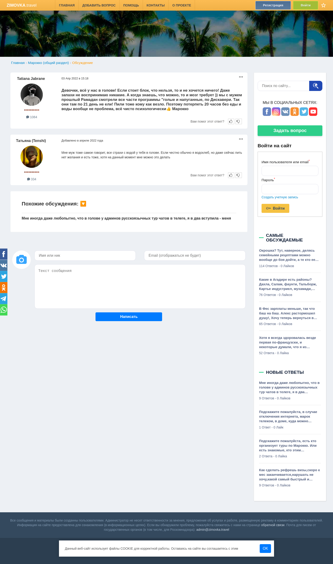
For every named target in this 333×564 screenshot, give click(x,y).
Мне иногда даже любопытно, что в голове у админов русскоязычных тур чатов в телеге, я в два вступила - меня (126, 218)
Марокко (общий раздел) (48, 63)
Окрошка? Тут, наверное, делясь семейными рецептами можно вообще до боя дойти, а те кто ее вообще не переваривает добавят (288, 255)
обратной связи (272, 525)
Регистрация (273, 5)
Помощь (131, 5)
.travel (22, 5)
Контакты (156, 5)
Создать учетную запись (280, 197)
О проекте (181, 5)
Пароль (268, 179)
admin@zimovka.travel (212, 529)
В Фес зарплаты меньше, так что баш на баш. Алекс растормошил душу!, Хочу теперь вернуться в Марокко (287, 313)
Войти (306, 5)
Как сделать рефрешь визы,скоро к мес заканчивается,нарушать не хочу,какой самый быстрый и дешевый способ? (289, 475)
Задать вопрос (290, 130)
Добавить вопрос (99, 5)
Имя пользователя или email (286, 161)
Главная (67, 5)
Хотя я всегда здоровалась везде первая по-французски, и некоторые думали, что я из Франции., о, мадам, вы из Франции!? (287, 342)
